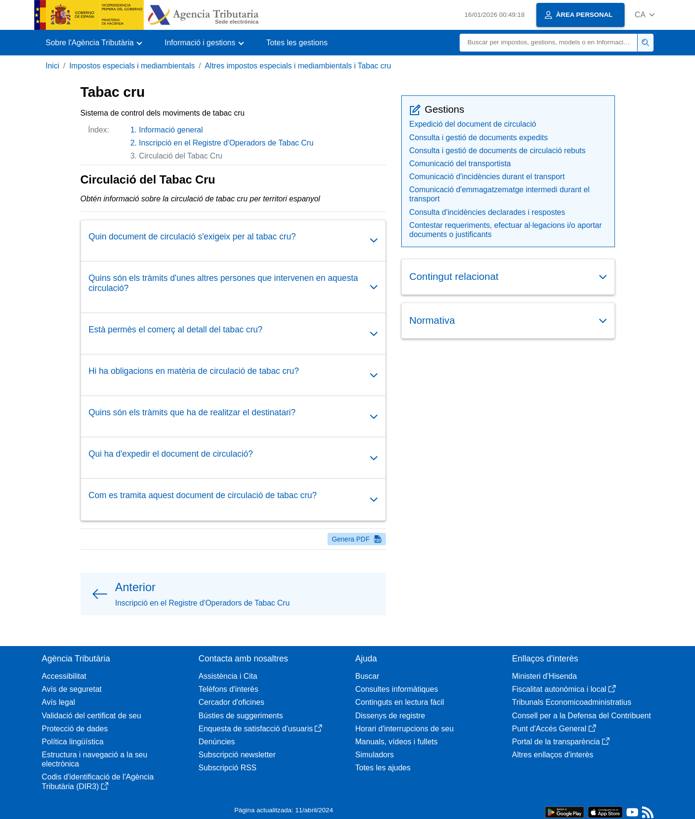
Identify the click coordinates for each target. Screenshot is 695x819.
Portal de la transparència (561, 742)
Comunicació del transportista (460, 163)
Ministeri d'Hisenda (544, 676)
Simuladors (374, 755)
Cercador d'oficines (231, 702)
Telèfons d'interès (229, 689)
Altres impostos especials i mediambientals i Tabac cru (297, 66)
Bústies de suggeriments (241, 716)
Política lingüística (73, 742)
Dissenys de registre (390, 716)
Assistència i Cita (228, 676)
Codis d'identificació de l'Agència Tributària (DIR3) (98, 781)
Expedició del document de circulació (472, 124)
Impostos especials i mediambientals (132, 66)
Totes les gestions (296, 43)
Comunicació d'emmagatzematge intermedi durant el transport (499, 194)
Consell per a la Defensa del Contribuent (581, 716)
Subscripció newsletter (237, 755)
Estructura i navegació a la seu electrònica (95, 759)
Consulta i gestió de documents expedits (478, 137)
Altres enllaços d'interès (552, 755)
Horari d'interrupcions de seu (404, 729)
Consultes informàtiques (396, 689)
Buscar (367, 676)
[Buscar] (549, 43)
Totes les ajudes (383, 768)
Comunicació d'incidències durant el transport (487, 176)
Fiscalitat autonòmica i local (564, 689)
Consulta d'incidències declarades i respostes (487, 212)
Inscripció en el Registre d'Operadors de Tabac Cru (226, 143)
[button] (644, 15)
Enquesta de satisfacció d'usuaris (261, 729)
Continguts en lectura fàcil (399, 702)
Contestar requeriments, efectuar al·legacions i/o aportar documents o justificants (505, 229)
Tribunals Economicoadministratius (572, 702)
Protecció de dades (75, 729)
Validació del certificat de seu (91, 716)
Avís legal (58, 702)
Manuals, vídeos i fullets (396, 742)
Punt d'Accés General (554, 729)
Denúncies (217, 742)
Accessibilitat (64, 676)
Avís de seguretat (72, 689)
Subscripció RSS (228, 768)
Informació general (171, 130)
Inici (52, 66)
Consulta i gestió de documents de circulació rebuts (497, 150)
